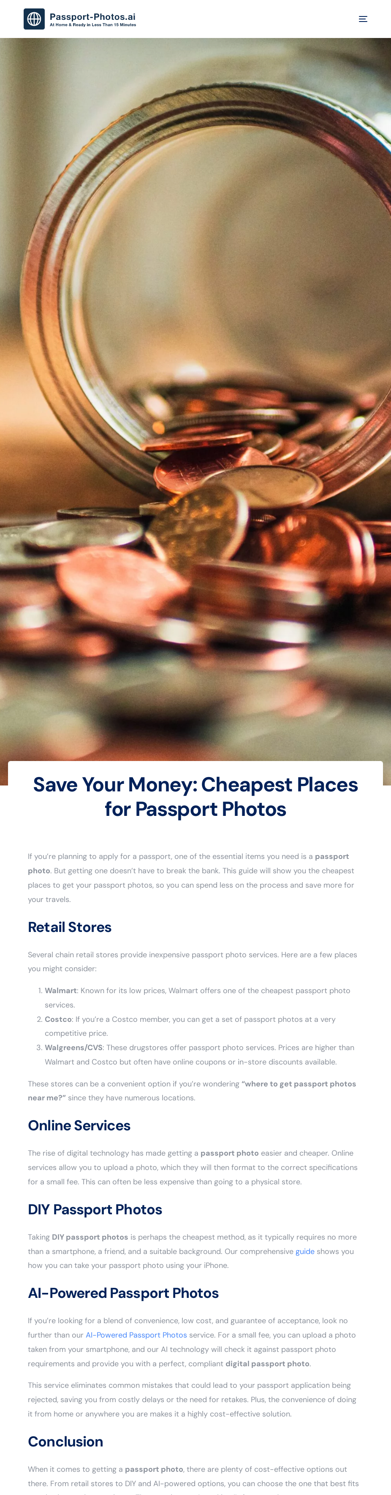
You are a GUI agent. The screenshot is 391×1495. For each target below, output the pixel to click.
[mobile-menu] (356, 19)
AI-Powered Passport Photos (136, 1335)
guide (305, 1251)
